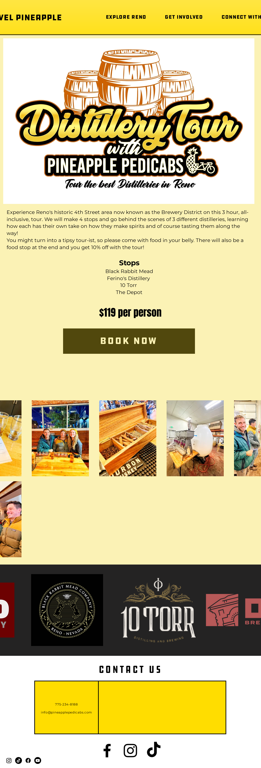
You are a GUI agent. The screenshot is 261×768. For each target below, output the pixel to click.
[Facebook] (28, 760)
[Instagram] (8, 760)
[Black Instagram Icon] (130, 751)
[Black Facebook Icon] (107, 751)
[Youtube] (37, 760)
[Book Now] (129, 341)
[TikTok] (18, 760)
